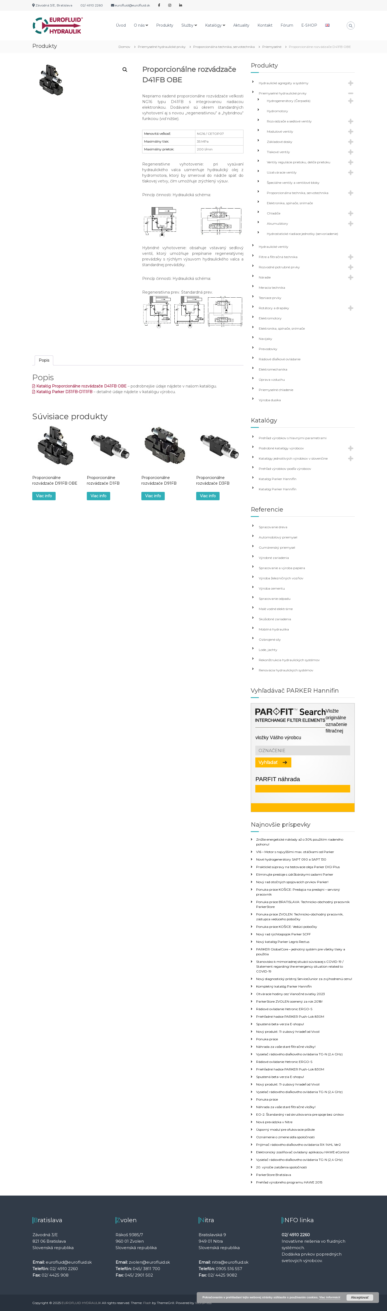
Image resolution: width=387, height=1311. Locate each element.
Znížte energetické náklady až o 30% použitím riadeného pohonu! (299, 841)
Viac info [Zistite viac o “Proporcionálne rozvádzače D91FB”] (153, 496)
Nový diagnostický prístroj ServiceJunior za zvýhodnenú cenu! (304, 979)
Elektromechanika (273, 369)
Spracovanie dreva (273, 527)
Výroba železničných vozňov (281, 578)
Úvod (121, 25)
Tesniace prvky (270, 298)
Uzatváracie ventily (282, 172)
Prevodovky (268, 349)
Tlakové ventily (278, 152)
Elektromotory (270, 318)
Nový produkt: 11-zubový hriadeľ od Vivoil (288, 1032)
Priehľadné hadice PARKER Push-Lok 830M (290, 1016)
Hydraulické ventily (273, 247)
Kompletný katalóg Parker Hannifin (284, 986)
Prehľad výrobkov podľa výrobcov (285, 469)
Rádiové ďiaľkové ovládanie (279, 359)
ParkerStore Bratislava (273, 1175)
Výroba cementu (272, 588)
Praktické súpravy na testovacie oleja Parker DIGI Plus (298, 867)
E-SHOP (309, 25)
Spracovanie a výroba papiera (282, 568)
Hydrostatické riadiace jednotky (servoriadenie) (302, 234)
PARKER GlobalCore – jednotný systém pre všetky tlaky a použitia (300, 951)
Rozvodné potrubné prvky (279, 267)
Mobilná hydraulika (274, 629)
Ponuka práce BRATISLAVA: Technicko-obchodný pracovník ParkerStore (303, 904)
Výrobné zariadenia (274, 558)
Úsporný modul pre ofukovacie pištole (285, 1129)
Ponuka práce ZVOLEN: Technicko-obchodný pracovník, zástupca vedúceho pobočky (299, 916)
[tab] (44, 360)
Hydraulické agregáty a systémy (284, 83)
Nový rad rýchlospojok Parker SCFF (283, 934)
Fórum (287, 25)
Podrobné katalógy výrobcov (281, 448)
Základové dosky (279, 142)
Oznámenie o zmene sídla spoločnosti (285, 1137)
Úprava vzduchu (272, 380)
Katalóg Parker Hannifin (277, 479)
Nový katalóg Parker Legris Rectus (282, 942)
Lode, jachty (268, 650)
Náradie (265, 277)
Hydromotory (277, 111)
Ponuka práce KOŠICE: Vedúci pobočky (286, 927)
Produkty (164, 25)
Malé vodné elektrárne (276, 609)
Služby (187, 25)
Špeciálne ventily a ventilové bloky (293, 183)
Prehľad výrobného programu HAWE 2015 (289, 1182)
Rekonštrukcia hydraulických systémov (289, 660)
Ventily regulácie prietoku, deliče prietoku (298, 162)
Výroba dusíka (270, 400)
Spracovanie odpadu (275, 599)
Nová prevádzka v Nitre (274, 1122)
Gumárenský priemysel (277, 547)
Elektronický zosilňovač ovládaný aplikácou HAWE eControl (302, 1152)
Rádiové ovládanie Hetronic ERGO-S (284, 1009)
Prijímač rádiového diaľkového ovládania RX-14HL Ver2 (298, 1145)
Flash (147, 1303)
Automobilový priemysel (278, 537)
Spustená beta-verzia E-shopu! (280, 1024)
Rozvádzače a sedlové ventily (289, 121)
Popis (44, 360)
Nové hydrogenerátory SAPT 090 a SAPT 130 (291, 859)
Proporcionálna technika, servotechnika (224, 47)
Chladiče (273, 213)
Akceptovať (360, 1297)
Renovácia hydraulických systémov (286, 670)
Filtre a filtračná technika (278, 257)
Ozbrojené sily (270, 639)
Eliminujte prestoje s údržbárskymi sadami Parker (294, 874)
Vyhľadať (268, 762)
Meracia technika (272, 288)
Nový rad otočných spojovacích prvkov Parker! (292, 882)
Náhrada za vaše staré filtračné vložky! (286, 1047)
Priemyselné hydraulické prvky (162, 47)
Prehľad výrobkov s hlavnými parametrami (293, 438)
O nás (139, 25)
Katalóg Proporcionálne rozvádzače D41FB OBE (79, 386)
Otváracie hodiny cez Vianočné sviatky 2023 (290, 994)
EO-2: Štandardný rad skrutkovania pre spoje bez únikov (300, 1114)
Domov (124, 47)
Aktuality (241, 25)
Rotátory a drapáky (274, 308)
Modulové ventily (280, 131)
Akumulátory (277, 223)
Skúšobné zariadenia (275, 619)
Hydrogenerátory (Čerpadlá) (288, 101)
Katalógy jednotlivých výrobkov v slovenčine (293, 458)
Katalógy (213, 25)
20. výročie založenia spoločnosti (281, 1167)
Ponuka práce (267, 1039)
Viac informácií (329, 1297)
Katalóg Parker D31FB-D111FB (62, 391)
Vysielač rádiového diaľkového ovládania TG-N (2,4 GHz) (299, 1054)
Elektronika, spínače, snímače (290, 203)
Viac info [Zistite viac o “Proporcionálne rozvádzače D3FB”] (208, 496)
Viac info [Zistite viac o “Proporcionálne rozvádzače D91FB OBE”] (44, 496)
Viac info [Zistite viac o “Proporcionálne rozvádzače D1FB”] (98, 496)
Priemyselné (271, 47)
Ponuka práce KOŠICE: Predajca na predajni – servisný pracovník (298, 891)
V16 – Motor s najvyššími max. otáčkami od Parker (295, 852)
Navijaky (265, 339)
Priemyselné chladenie (276, 390)
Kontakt (265, 25)
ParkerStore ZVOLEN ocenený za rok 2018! (289, 1001)
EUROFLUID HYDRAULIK (81, 1303)
